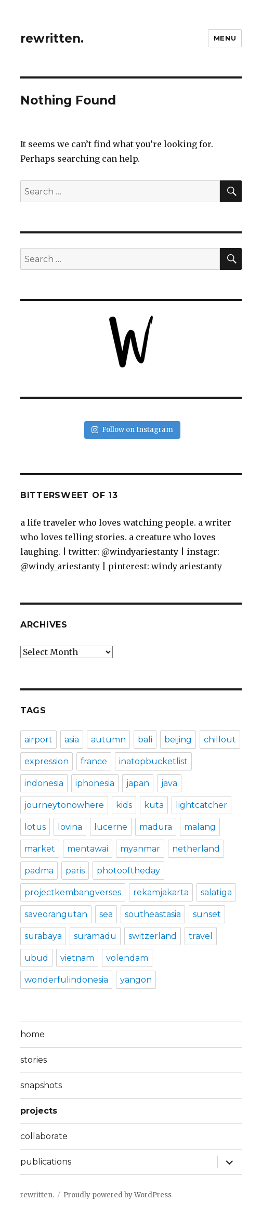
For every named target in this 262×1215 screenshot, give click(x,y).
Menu (225, 38)
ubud (36, 958)
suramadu (95, 936)
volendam (127, 958)
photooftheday (128, 871)
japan (137, 783)
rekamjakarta (161, 892)
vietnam (77, 958)
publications (45, 1162)
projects (38, 1111)
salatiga (216, 892)
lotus (35, 827)
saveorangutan (55, 914)
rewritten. (52, 38)
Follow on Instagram (132, 429)
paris (75, 871)
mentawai (87, 849)
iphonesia (94, 783)
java (169, 783)
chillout (220, 739)
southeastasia (153, 914)
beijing (178, 739)
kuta (154, 805)
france (94, 761)
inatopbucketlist (153, 761)
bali (145, 739)
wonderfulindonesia (66, 980)
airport (38, 739)
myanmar (140, 849)
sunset (207, 914)
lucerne (110, 827)
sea (106, 914)
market (39, 849)
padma (39, 871)
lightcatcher (201, 805)
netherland (196, 849)
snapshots (41, 1085)
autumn (108, 739)
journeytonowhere (64, 805)
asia (71, 739)
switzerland (152, 936)
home (32, 1034)
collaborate (44, 1136)
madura (155, 827)
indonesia (43, 783)
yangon (136, 980)
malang (200, 827)
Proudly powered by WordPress (117, 1195)
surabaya (43, 936)
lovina (70, 827)
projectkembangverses (72, 892)
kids (124, 805)
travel (201, 936)
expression (46, 761)
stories (33, 1060)
